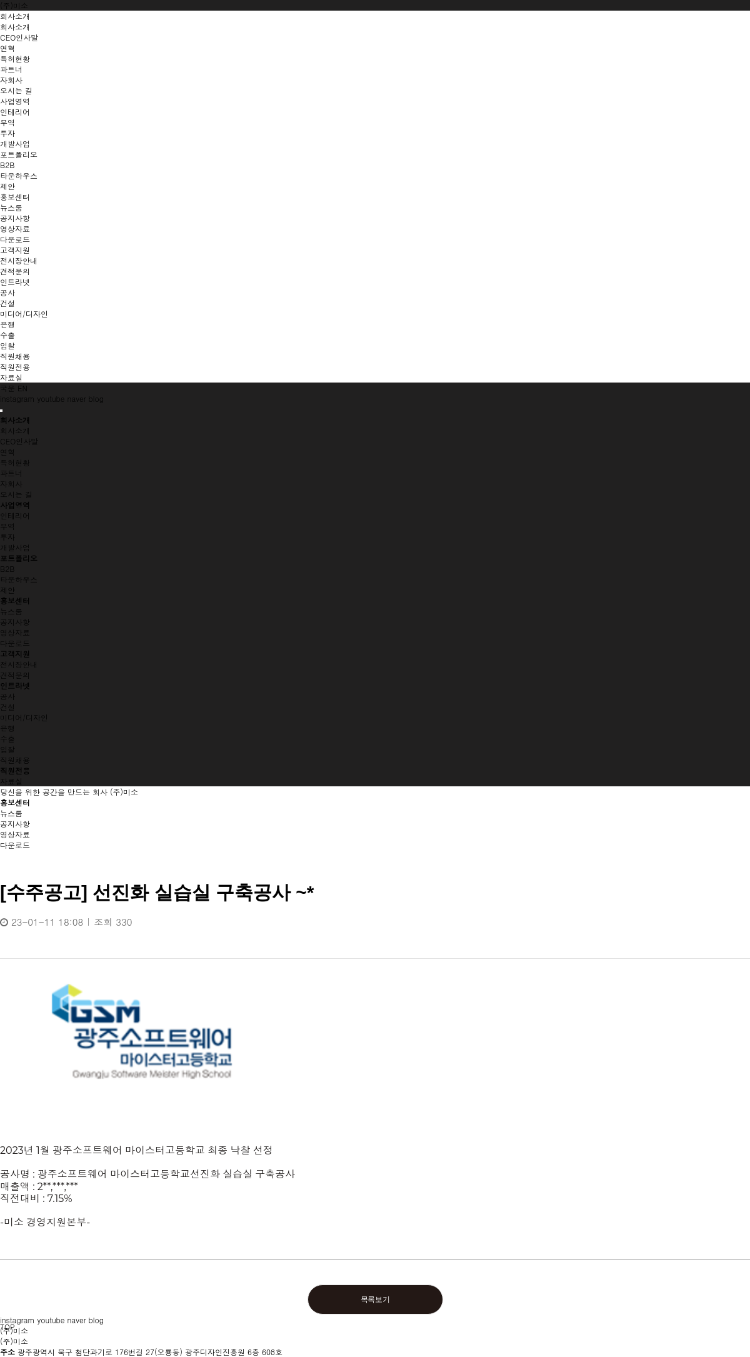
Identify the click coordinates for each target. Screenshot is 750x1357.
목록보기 (375, 1299)
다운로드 (15, 643)
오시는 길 (16, 494)
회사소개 (15, 430)
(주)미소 (14, 5)
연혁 (7, 451)
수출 (7, 738)
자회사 (11, 483)
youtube (51, 398)
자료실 (11, 781)
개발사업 (15, 547)
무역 (7, 526)
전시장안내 (19, 664)
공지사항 (15, 621)
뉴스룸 (11, 611)
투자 (7, 536)
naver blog (85, 398)
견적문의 (15, 674)
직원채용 (15, 759)
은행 (7, 728)
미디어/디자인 (24, 717)
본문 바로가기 (0, 0)
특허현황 (15, 462)
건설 (7, 706)
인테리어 (15, 515)
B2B (7, 568)
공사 (7, 696)
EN (23, 388)
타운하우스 (19, 579)
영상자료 (15, 632)
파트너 (11, 473)
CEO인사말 (19, 441)
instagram (17, 398)
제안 (7, 589)
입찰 (7, 749)
